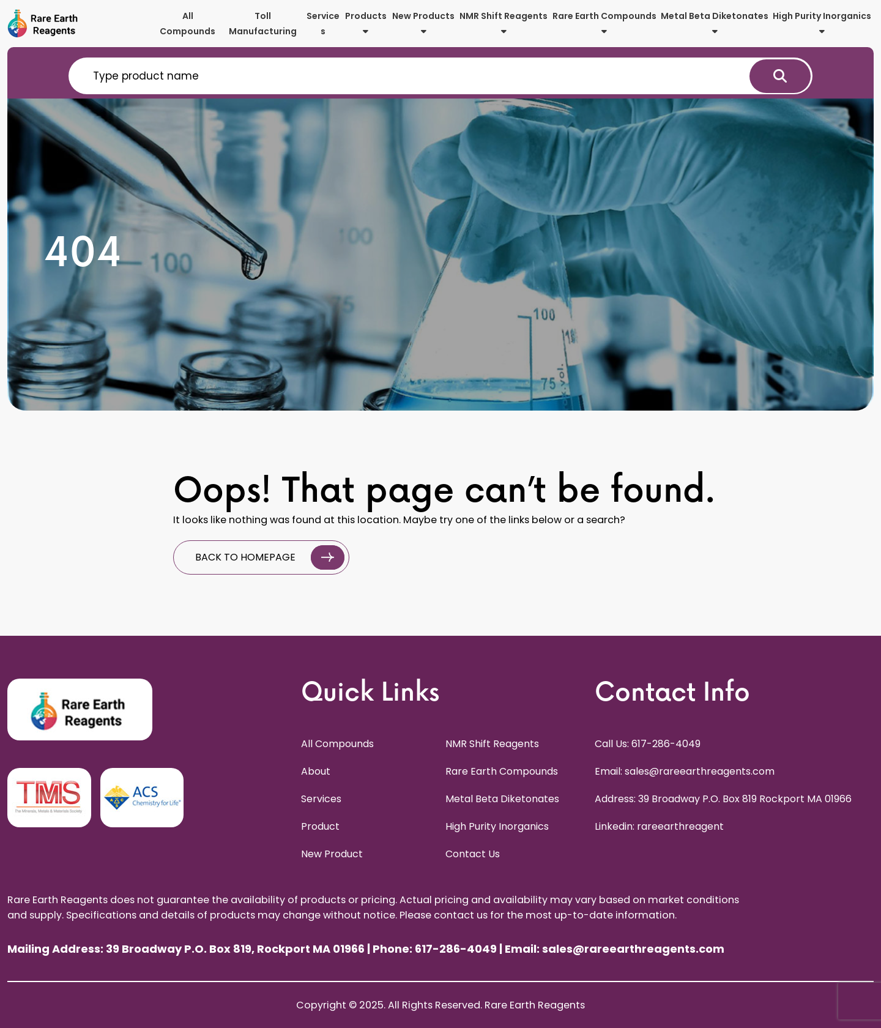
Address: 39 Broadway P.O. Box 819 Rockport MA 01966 (723, 799)
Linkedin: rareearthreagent (659, 826)
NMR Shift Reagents (503, 22)
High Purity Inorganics (822, 22)
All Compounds (187, 23)
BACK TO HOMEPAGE (269, 557)
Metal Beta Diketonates (714, 22)
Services (323, 23)
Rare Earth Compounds (604, 22)
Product (320, 826)
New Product (332, 854)
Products (366, 22)
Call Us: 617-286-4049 (648, 744)
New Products (423, 22)
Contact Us (472, 854)
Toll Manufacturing (263, 23)
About (315, 771)
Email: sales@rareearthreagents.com (685, 771)
